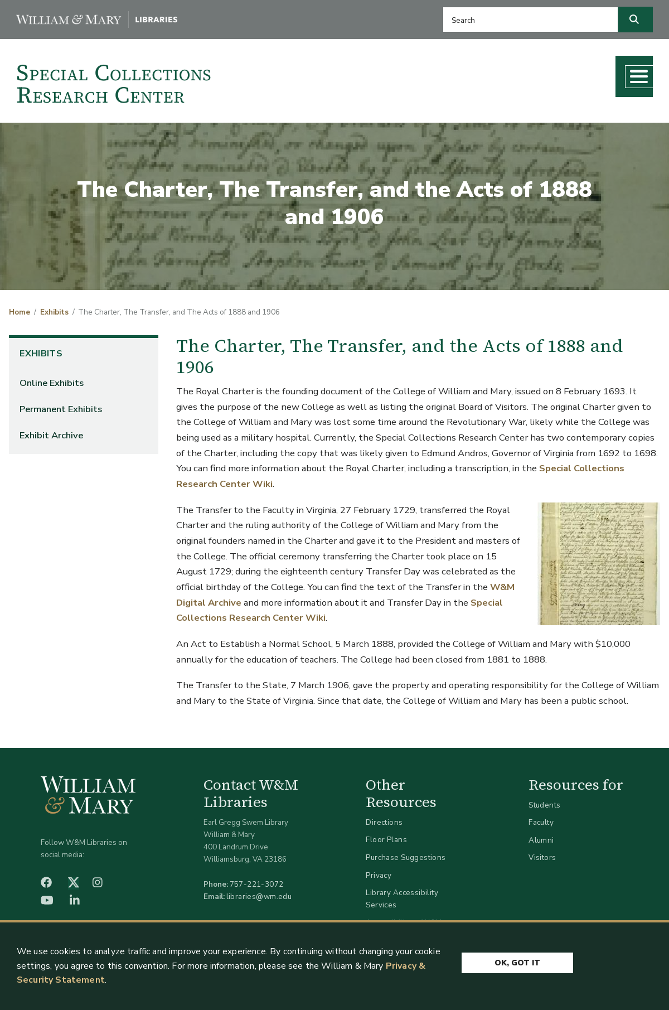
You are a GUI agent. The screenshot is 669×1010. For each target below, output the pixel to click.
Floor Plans (386, 835)
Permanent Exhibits (61, 404)
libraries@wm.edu (259, 892)
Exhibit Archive (51, 430)
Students (544, 800)
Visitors (542, 853)
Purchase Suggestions (405, 853)
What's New (545, 73)
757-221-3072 (257, 879)
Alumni (541, 835)
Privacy (378, 871)
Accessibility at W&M (404, 918)
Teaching (472, 73)
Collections (339, 73)
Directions (384, 818)
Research (408, 73)
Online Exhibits (52, 378)
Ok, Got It (517, 961)
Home (19, 308)
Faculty (541, 818)
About (611, 73)
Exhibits (54, 308)
